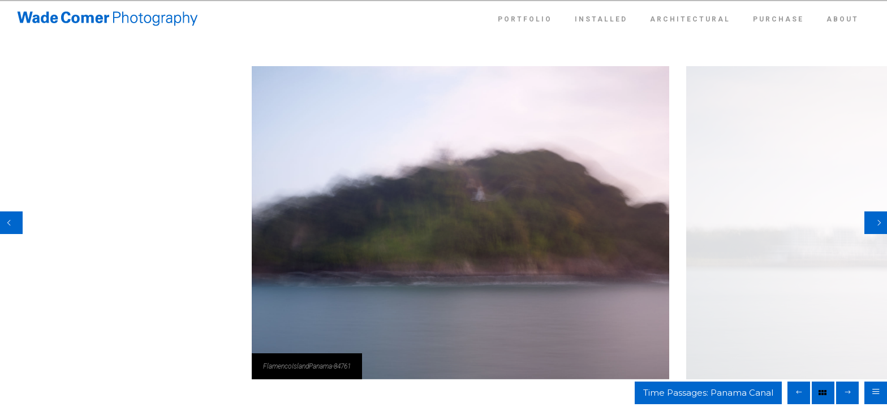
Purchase (778, 19)
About (842, 19)
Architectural (690, 19)
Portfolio (525, 19)
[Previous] (11, 222)
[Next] (875, 222)
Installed (601, 19)
